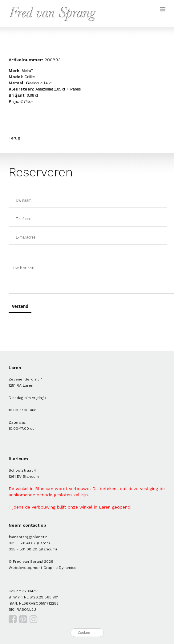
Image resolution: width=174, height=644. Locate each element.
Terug (14, 137)
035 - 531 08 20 (23, 549)
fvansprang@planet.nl (29, 537)
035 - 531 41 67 (22, 543)
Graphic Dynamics (59, 568)
